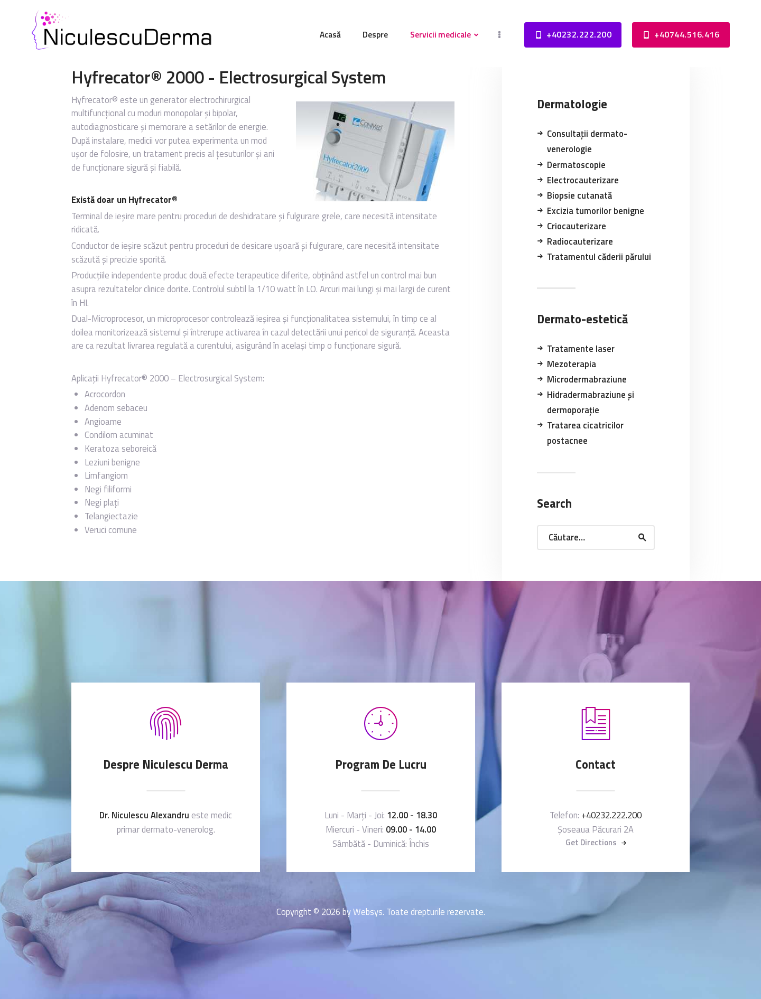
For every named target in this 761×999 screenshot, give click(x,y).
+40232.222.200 (611, 814)
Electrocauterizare (583, 179)
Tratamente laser (581, 348)
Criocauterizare (576, 225)
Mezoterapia (571, 363)
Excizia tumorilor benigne (595, 210)
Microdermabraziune (587, 379)
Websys (368, 911)
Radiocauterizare (580, 241)
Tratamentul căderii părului (599, 256)
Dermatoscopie (576, 164)
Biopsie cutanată (579, 195)
